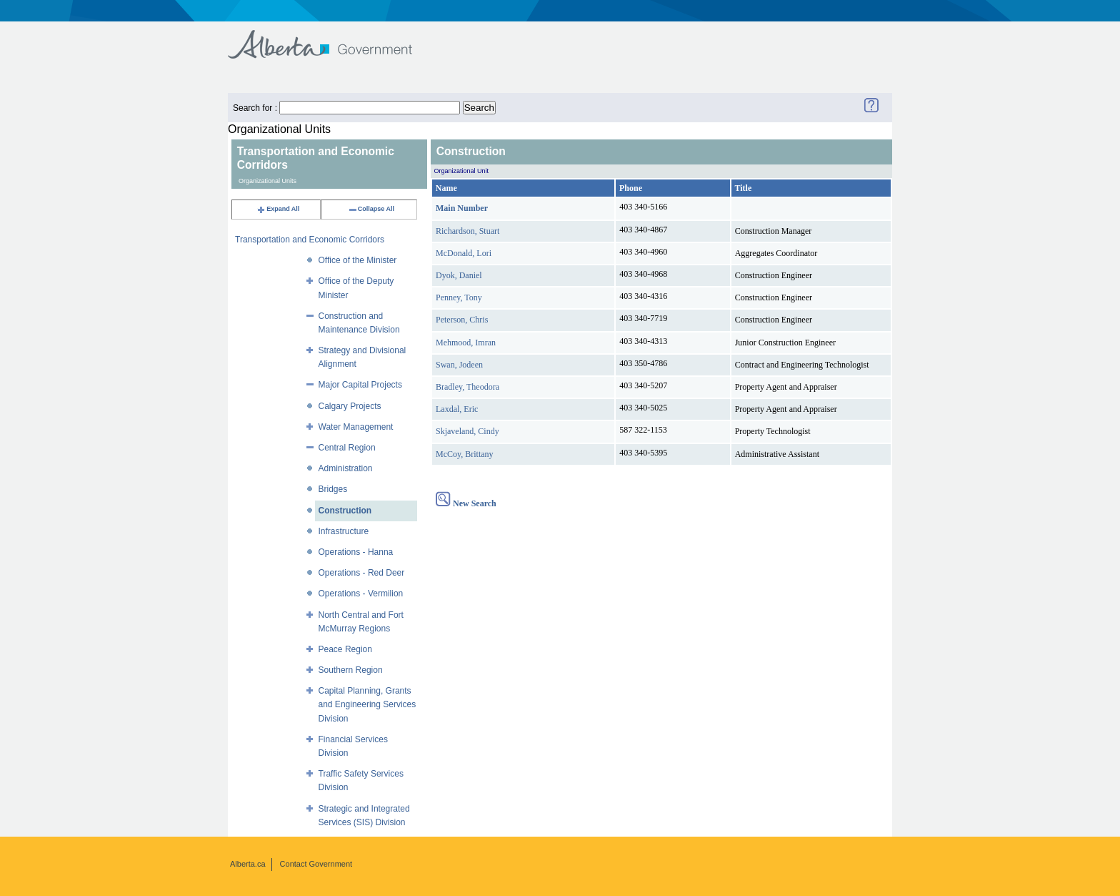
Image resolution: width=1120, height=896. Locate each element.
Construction (345, 511)
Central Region (347, 448)
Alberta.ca (248, 864)
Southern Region (351, 670)
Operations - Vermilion (361, 594)
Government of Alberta (331, 37)
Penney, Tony (459, 297)
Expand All (277, 208)
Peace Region (345, 649)
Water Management (356, 427)
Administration (346, 468)
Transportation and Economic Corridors (309, 240)
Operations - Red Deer (362, 573)
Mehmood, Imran (466, 343)
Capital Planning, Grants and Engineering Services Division (367, 704)
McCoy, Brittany (465, 454)
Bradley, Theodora (467, 387)
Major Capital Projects (360, 385)
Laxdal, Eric (457, 409)
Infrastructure (344, 531)
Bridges (333, 489)
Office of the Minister (358, 260)
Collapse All (371, 208)
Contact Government (316, 864)
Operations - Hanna (356, 552)
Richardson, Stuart (467, 231)
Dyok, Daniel (459, 275)
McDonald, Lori (463, 253)
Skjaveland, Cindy (467, 431)
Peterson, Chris (462, 320)
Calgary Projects (350, 406)
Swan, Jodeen (459, 365)
